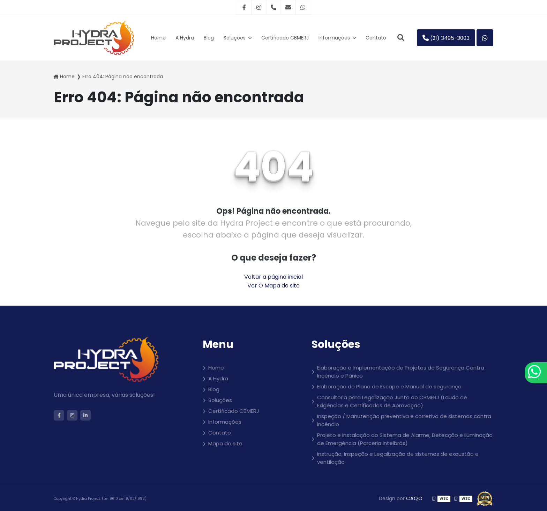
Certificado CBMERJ (285, 37)
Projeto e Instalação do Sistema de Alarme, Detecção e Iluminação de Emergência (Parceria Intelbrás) (405, 439)
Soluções (235, 37)
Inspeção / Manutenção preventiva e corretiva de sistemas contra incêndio (404, 420)
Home (158, 37)
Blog (209, 37)
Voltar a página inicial (273, 277)
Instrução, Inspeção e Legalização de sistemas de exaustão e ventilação (398, 458)
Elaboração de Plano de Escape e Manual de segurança (389, 386)
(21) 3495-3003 (446, 38)
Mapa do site (225, 443)
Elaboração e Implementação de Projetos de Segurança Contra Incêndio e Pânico (400, 371)
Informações (335, 37)
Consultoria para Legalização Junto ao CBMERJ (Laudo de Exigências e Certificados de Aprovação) (392, 401)
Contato (376, 37)
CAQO (414, 498)
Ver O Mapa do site (273, 286)
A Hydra (184, 37)
